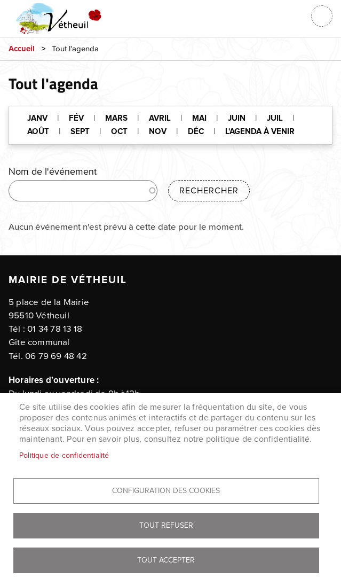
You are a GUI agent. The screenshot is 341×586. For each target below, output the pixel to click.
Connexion (295, 16)
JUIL (275, 118)
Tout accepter (166, 560)
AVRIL (160, 118)
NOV (157, 132)
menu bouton (321, 16)
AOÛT (38, 132)
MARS (116, 118)
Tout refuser (166, 525)
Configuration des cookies (166, 490)
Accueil (22, 49)
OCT (119, 132)
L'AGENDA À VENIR (260, 132)
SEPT (80, 132)
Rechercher (209, 190)
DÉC (196, 132)
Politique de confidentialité (64, 455)
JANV (37, 118)
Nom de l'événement (53, 171)
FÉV (76, 118)
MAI (199, 118)
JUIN (236, 118)
